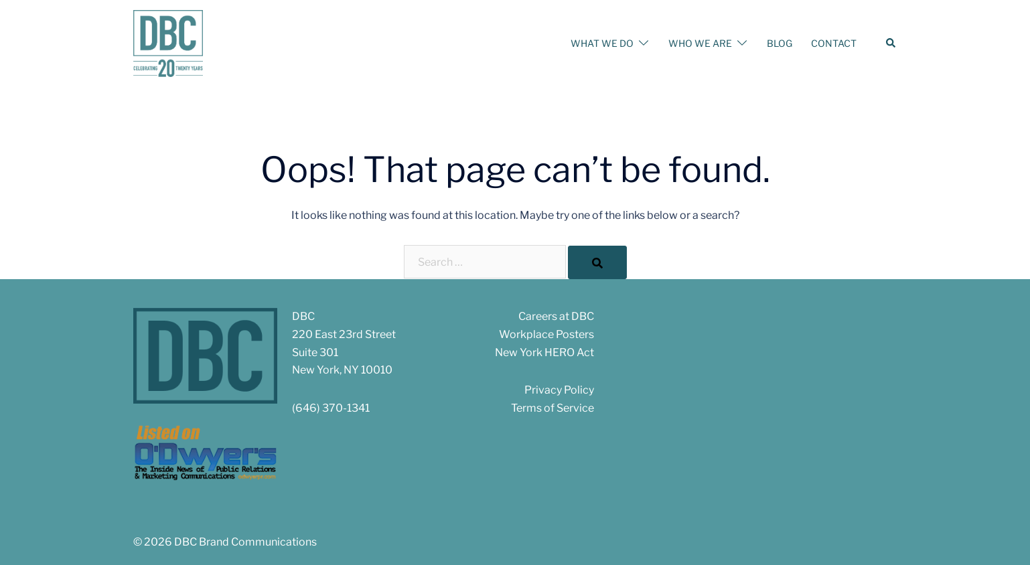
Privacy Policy (559, 390)
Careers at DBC (556, 316)
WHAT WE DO (602, 43)
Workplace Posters (546, 334)
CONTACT (834, 43)
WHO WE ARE (700, 43)
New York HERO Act (544, 352)
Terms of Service (552, 408)
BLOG (779, 43)
